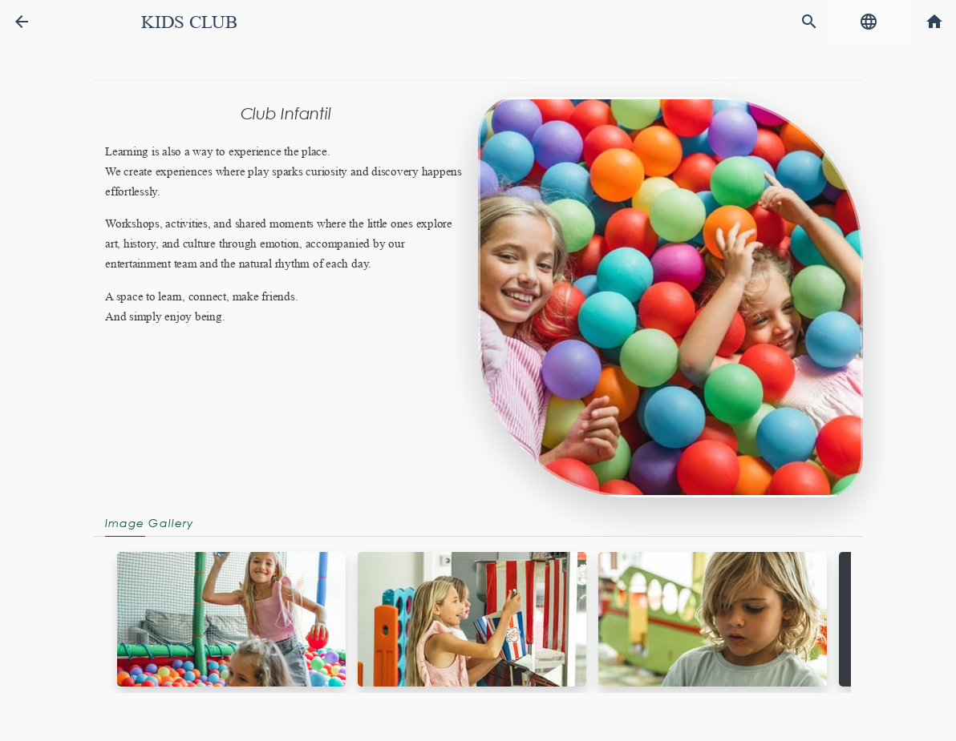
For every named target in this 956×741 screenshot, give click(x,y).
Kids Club (189, 22)
